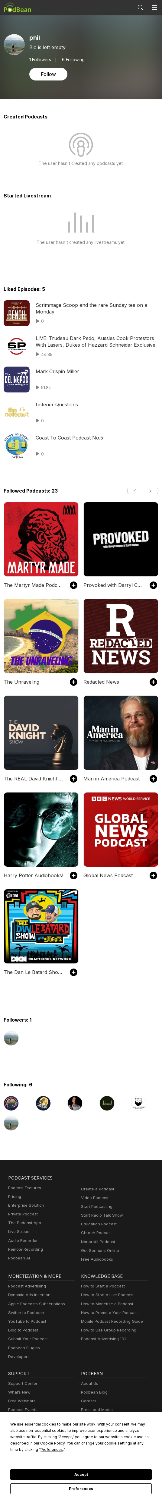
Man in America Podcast (109, 778)
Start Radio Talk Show (100, 1215)
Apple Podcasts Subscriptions (34, 1304)
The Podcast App (23, 1223)
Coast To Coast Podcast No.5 (67, 437)
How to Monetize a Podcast (105, 1304)
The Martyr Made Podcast (31, 585)
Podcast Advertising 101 (102, 1339)
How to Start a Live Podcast (105, 1295)
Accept (81, 1475)
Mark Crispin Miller (56, 371)
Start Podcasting (95, 1206)
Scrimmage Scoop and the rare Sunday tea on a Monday (97, 304)
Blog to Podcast (22, 1330)
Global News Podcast (106, 875)
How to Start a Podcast (101, 1286)
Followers (40, 59)
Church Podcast (95, 1232)
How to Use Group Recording (107, 1330)
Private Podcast (22, 1214)
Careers (88, 1401)
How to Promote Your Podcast (107, 1312)
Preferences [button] (129, 1449)
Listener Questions (56, 404)
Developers (18, 1356)
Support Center (21, 1383)
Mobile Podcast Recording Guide (110, 1321)
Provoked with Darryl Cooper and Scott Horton (113, 585)
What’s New (18, 1392)
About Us (89, 1383)
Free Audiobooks (96, 1259)
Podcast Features (23, 1188)
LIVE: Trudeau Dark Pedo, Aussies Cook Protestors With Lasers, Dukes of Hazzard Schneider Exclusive (96, 341)
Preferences (81, 1489)
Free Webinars (21, 1401)
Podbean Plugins (23, 1348)
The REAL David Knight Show (34, 778)
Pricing (14, 1196)
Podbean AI (18, 1258)
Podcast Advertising (25, 1286)
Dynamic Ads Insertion (28, 1295)
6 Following (72, 59)
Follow (48, 74)
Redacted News (100, 681)
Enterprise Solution (25, 1205)
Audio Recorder (22, 1240)
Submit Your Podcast (26, 1339)
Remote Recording (24, 1249)
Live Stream (18, 1231)
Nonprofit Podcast (97, 1242)
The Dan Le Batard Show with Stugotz (34, 972)
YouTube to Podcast (26, 1321)
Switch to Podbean (24, 1312)
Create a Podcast (96, 1189)
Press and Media (96, 1409)
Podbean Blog (93, 1392)
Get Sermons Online (99, 1250)
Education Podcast (97, 1224)
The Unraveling (20, 681)
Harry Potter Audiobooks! (30, 875)
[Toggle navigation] (154, 7)
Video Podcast (94, 1198)
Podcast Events (22, 1409)
